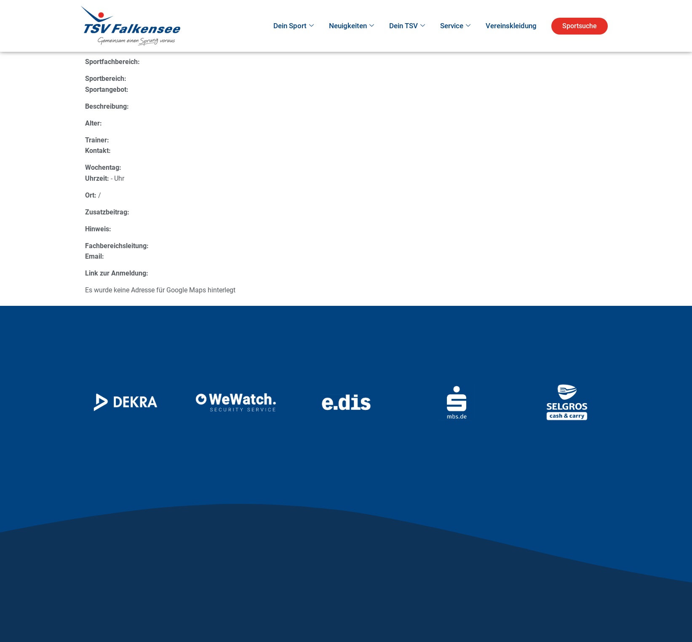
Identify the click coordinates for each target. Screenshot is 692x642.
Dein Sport (293, 26)
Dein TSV (407, 26)
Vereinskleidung (511, 25)
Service (455, 26)
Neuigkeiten (351, 26)
